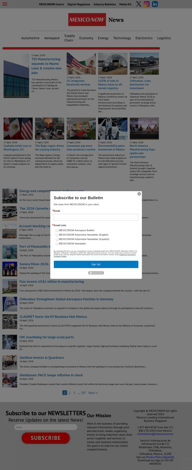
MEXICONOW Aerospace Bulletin (76, 230)
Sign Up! (96, 264)
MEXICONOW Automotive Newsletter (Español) (84, 239)
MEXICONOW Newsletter (72, 243)
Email (57, 211)
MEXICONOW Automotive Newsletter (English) (83, 235)
